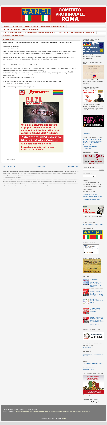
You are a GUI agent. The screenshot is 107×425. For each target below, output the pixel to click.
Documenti (6, 35)
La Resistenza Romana (89, 367)
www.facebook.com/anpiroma (91, 193)
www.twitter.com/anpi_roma (90, 194)
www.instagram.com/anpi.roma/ (91, 199)
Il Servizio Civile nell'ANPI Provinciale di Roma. (96, 301)
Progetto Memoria (87, 347)
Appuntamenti (86, 133)
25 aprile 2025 (17, 26)
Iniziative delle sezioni (32, 26)
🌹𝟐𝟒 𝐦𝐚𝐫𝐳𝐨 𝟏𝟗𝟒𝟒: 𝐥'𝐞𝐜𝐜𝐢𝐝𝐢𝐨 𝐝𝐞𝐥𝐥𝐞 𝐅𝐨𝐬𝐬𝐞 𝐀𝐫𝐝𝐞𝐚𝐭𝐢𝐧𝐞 (95, 310)
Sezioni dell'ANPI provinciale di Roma (53, 26)
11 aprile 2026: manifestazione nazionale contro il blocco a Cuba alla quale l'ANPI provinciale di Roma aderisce (97, 283)
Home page (6, 26)
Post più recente (9, 166)
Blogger (64, 418)
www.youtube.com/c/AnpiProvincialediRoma (60, 411)
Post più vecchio (73, 166)
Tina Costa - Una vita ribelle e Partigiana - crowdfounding (21, 29)
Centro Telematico (18, 35)
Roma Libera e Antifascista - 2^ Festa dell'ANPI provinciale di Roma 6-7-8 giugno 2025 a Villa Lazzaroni (35, 32)
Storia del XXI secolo (88, 369)
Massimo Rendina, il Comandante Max (83, 32)
